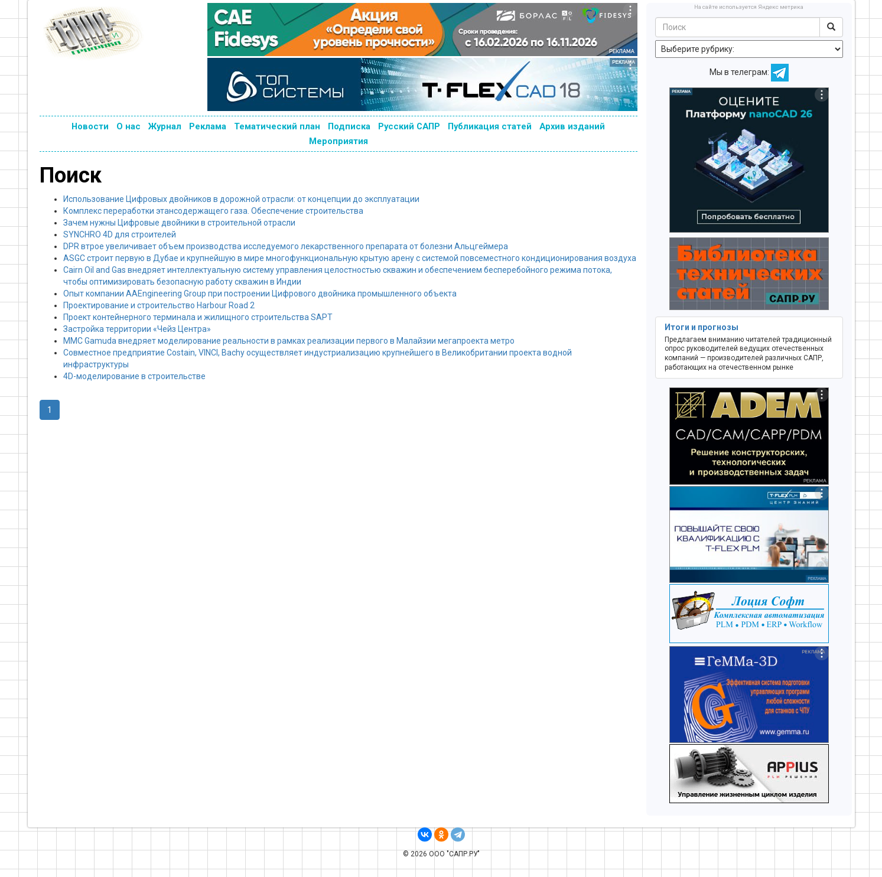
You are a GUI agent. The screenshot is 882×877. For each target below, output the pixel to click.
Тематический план (277, 126)
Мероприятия (338, 141)
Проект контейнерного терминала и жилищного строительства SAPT (198, 317)
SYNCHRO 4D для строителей (119, 234)
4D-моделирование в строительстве (134, 376)
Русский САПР (409, 126)
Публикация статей (490, 126)
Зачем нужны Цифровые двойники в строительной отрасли (179, 222)
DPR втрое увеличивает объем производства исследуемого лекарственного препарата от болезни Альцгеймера (285, 246)
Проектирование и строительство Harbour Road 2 (159, 305)
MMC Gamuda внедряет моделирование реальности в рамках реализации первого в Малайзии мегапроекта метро (289, 340)
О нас (128, 126)
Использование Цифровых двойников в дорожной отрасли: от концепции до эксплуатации (241, 199)
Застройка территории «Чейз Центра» (137, 329)
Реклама (207, 126)
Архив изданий (572, 126)
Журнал (164, 126)
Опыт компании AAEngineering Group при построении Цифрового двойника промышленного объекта (260, 293)
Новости (90, 126)
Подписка (349, 126)
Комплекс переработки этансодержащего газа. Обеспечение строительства (213, 211)
